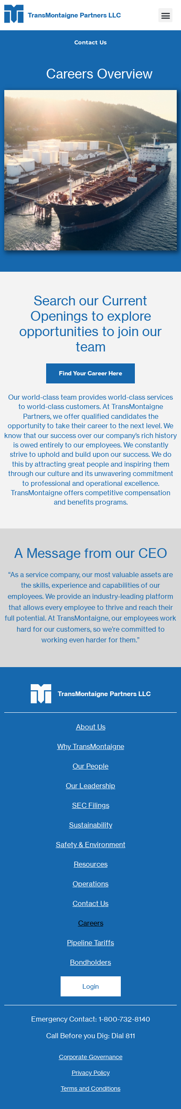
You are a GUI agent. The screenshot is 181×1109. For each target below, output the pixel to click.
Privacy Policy (91, 1072)
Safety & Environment (91, 844)
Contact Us (90, 903)
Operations (90, 884)
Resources (91, 864)
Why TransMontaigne (90, 746)
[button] (165, 15)
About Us (90, 727)
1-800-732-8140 (124, 1019)
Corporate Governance (91, 1056)
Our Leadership (90, 785)
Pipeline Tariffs (90, 942)
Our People (90, 766)
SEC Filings (90, 805)
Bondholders (90, 962)
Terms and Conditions (90, 1088)
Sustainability (90, 825)
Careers (90, 923)
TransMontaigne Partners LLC (74, 15)
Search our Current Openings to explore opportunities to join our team (90, 323)
